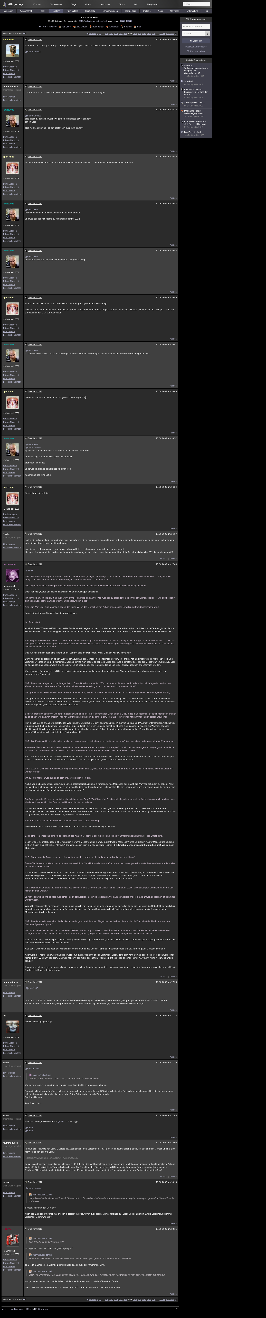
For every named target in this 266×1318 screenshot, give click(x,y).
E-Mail (128, 21)
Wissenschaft (26, 11)
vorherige (93, 33)
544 (130, 33)
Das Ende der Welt (196, 134)
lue (4, 1015)
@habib (61, 1121)
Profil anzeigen (10, 67)
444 (106, 33)
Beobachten (98, 26)
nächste (170, 33)
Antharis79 (8, 39)
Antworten (114, 26)
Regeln (30, 1309)
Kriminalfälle (72, 11)
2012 (81, 21)
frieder (6, 534)
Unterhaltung (192, 11)
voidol (6, 1182)
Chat (122, 4)
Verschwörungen (110, 11)
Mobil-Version (41, 1309)
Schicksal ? (196, 83)
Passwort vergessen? (195, 46)
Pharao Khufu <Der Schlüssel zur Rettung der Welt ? (196, 93)
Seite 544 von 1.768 (14, 33)
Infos (139, 26)
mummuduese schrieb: (41, 1195)
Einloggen (197, 41)
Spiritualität (90, 11)
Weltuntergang (90, 21)
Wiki (136, 4)
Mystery (56, 11)
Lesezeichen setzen (12, 77)
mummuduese (10, 86)
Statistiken (105, 4)
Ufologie (147, 11)
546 (139, 33)
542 (121, 33)
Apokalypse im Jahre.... (196, 104)
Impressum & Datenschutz (14, 1309)
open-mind (8, 156)
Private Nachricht (11, 70)
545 (135, 33)
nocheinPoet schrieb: (40, 1075)
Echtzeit (37, 4)
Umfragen (174, 11)
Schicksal (102, 21)
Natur (160, 11)
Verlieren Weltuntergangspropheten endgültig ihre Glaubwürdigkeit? (196, 71)
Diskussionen (56, 4)
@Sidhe (29, 570)
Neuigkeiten (152, 4)
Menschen (8, 11)
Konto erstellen (197, 51)
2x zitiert (163, 559)
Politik (42, 11)
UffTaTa (7, 1229)
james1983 (8, 109)
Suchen (128, 26)
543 (125, 33)
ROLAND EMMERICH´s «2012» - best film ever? (196, 124)
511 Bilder (66, 26)
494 (111, 33)
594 (149, 33)
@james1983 (31, 988)
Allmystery (15, 4)
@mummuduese (33, 51)
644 (154, 33)
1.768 (162, 33)
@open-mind (31, 209)
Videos (88, 4)
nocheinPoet (9, 564)
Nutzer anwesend (196, 19)
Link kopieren (9, 73)
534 (116, 33)
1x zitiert (163, 976)
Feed (122, 21)
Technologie (130, 11)
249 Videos (81, 26)
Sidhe (6, 1062)
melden (173, 81)
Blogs (73, 4)
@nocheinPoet (32, 1068)
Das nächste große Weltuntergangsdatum (196, 114)
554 (144, 33)
